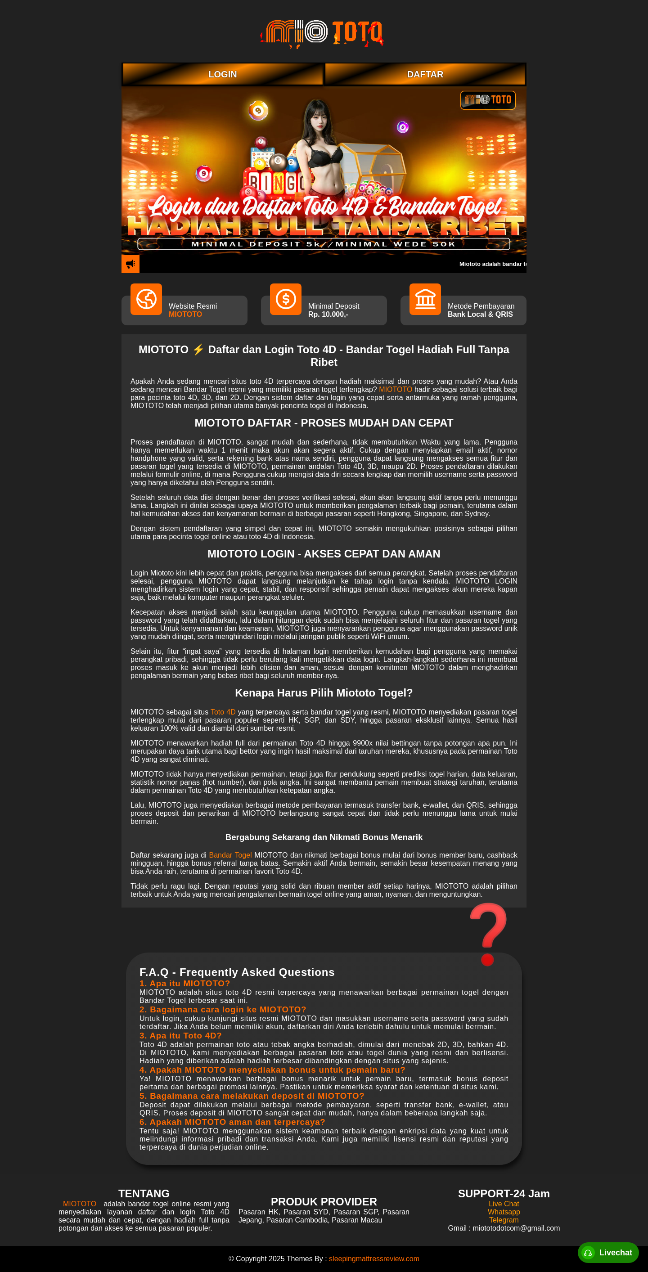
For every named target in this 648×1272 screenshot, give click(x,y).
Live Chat (504, 1204)
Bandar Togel (230, 855)
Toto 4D (223, 712)
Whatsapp (504, 1212)
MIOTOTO (185, 314)
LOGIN (222, 74)
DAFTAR (425, 74)
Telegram (504, 1220)
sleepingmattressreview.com (374, 1259)
